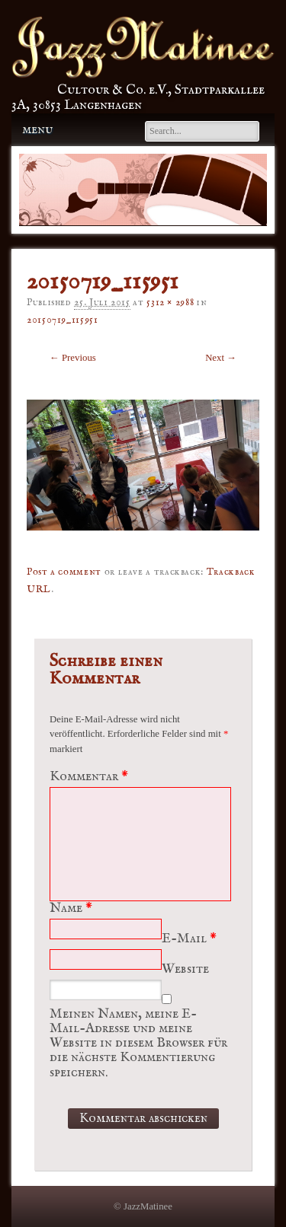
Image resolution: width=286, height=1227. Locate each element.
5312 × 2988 (170, 302)
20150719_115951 (62, 320)
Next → (220, 357)
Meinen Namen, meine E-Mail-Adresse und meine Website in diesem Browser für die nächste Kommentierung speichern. (138, 1044)
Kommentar (91, 777)
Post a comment (64, 572)
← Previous (73, 357)
